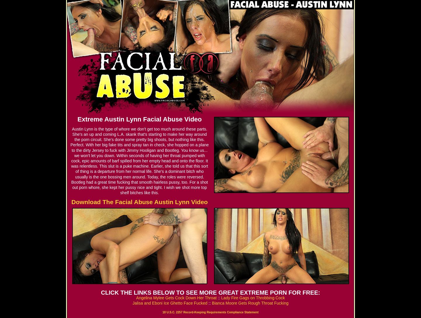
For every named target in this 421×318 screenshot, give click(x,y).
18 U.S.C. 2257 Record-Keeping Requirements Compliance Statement (210, 312)
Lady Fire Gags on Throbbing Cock (253, 298)
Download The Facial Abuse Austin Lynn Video (139, 202)
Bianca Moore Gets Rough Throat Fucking (250, 303)
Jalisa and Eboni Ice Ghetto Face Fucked (169, 303)
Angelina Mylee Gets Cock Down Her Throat (176, 298)
